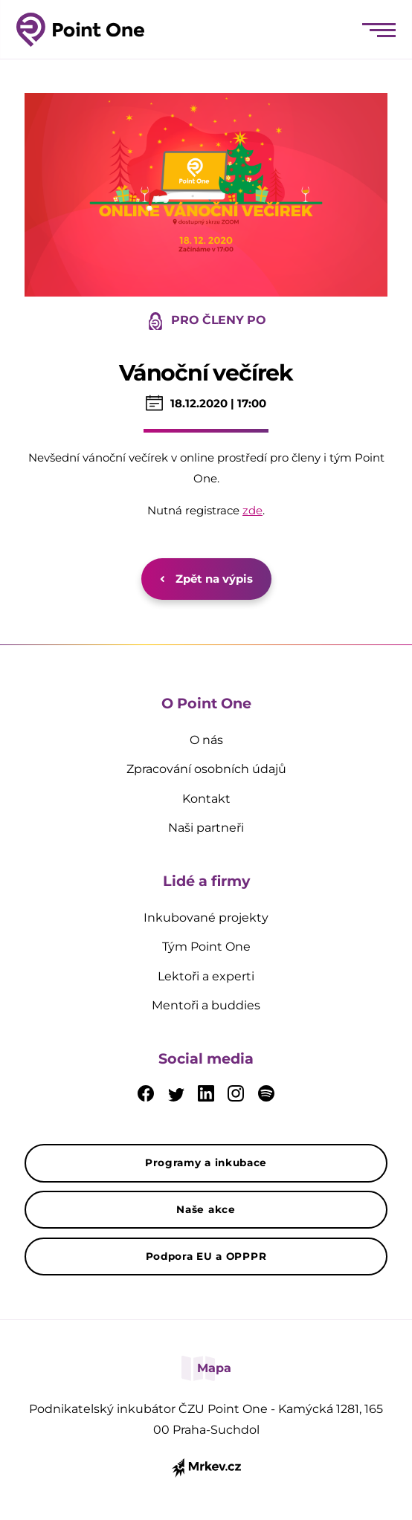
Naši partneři (206, 828)
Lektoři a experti (206, 976)
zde (252, 510)
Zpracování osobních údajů (206, 769)
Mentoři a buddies (206, 1005)
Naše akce (205, 1209)
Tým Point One (206, 947)
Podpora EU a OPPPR (206, 1256)
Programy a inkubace (206, 1162)
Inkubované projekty (206, 918)
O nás (206, 740)
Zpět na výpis (206, 579)
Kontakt (206, 799)
